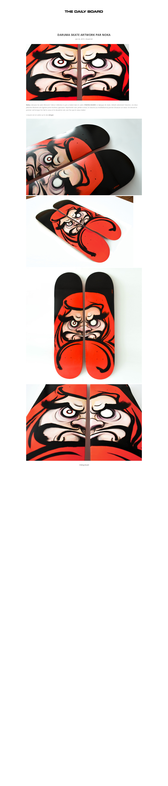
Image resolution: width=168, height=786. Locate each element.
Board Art (89, 39)
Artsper (51, 115)
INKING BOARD (90, 105)
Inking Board (84, 465)
